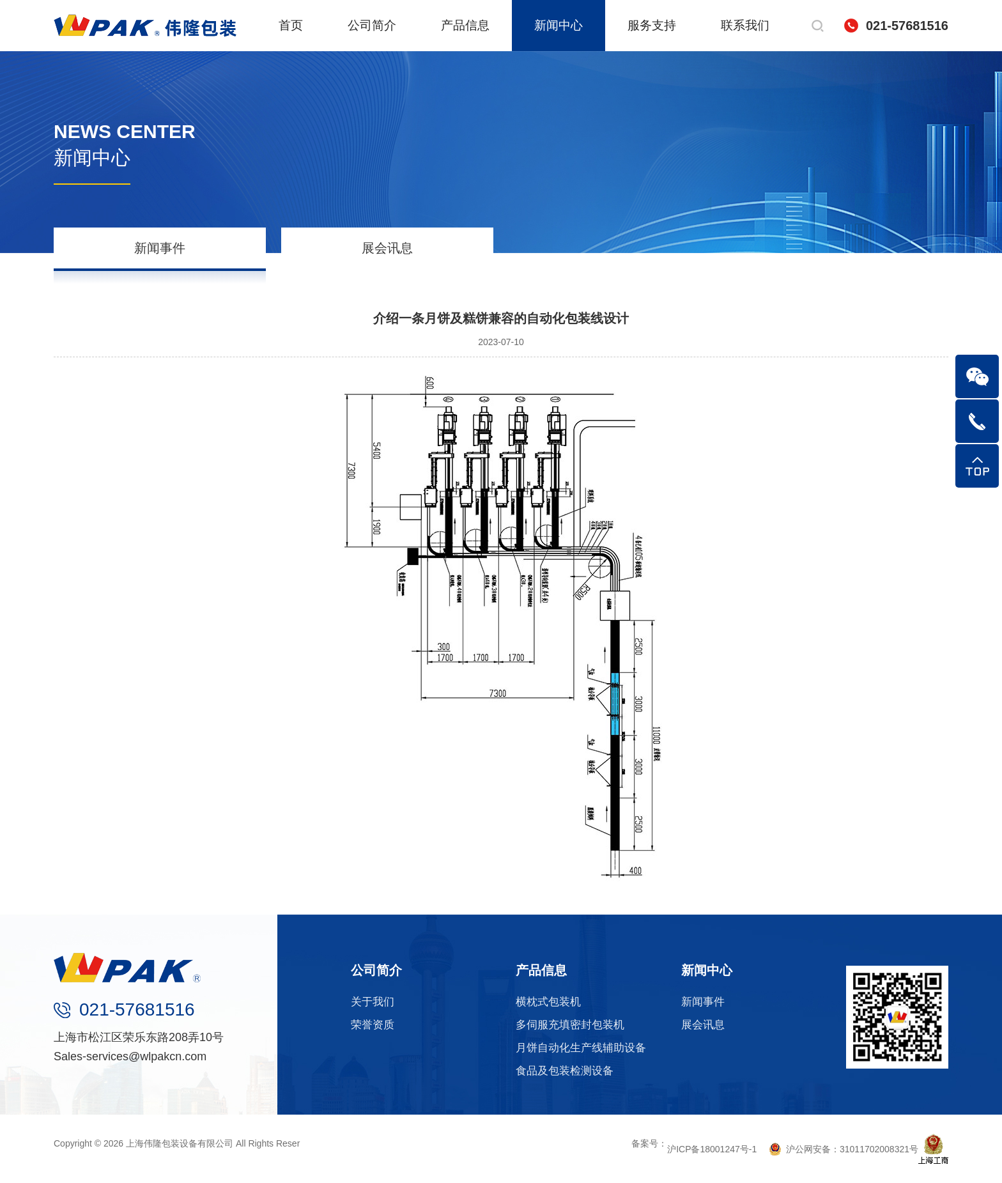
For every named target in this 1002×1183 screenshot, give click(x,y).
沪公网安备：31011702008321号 (843, 1149)
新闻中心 (558, 25)
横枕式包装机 (548, 1002)
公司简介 (372, 25)
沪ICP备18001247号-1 (712, 1149)
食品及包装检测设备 (564, 1071)
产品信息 (465, 25)
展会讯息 (387, 248)
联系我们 (745, 25)
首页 (291, 25)
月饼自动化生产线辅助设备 (581, 1048)
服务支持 (652, 25)
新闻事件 (159, 248)
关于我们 (372, 1002)
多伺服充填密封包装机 (570, 1025)
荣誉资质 (372, 1025)
